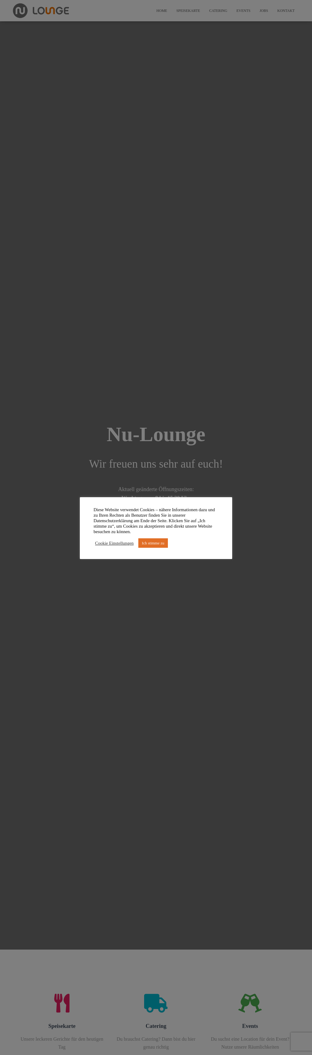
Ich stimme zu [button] (153, 543)
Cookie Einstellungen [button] (114, 543)
